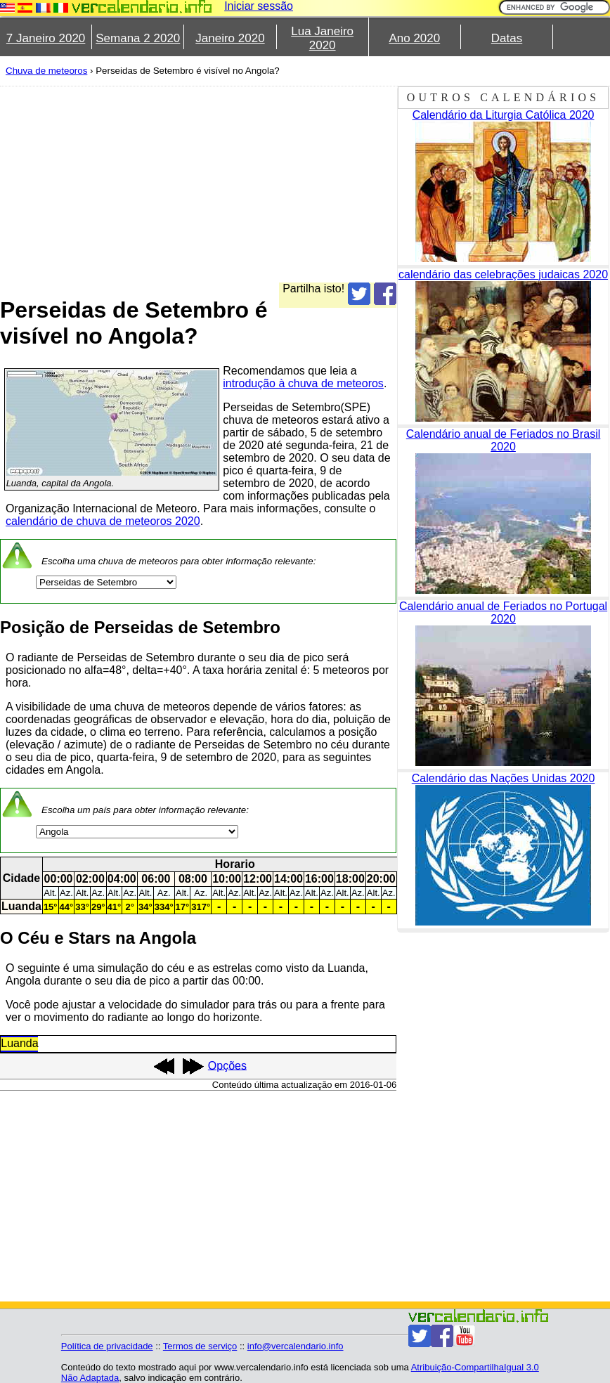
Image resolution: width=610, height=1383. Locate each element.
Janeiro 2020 (229, 38)
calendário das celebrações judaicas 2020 (503, 274)
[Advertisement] (198, 184)
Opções (227, 1065)
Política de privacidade (107, 1346)
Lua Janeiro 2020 (322, 38)
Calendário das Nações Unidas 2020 (503, 778)
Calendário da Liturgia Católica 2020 (504, 115)
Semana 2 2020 (138, 38)
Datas (506, 38)
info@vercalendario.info (295, 1346)
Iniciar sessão (258, 6)
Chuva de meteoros (46, 70)
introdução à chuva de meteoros (303, 383)
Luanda (19, 1043)
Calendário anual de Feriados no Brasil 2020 (503, 440)
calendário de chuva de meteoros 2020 (103, 521)
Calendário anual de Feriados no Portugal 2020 (503, 612)
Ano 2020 (414, 38)
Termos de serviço (200, 1346)
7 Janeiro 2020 (45, 38)
